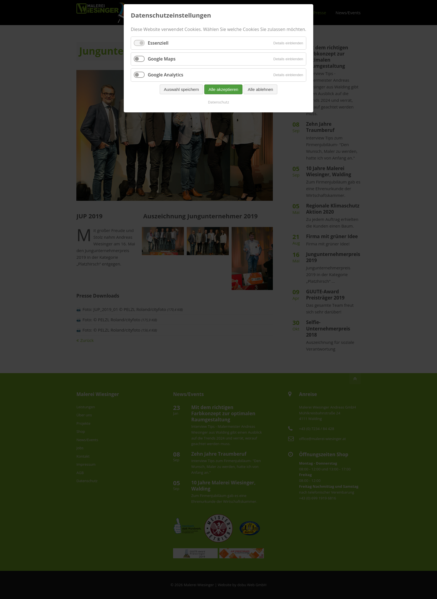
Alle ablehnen (260, 89)
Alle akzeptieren (223, 89)
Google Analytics (165, 75)
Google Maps (162, 59)
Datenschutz (218, 102)
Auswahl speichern (181, 89)
